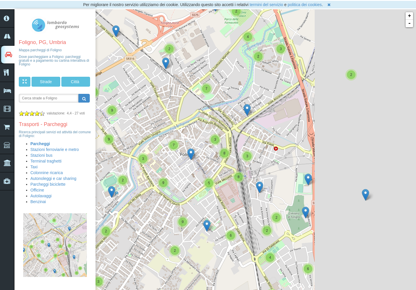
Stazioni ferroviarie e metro (54, 149)
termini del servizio (266, 4)
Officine (37, 190)
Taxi (34, 167)
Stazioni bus (41, 155)
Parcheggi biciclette (47, 184)
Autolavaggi (41, 196)
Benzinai (38, 201)
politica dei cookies (305, 4)
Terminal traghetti (45, 161)
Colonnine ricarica (46, 172)
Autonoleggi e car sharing (53, 178)
